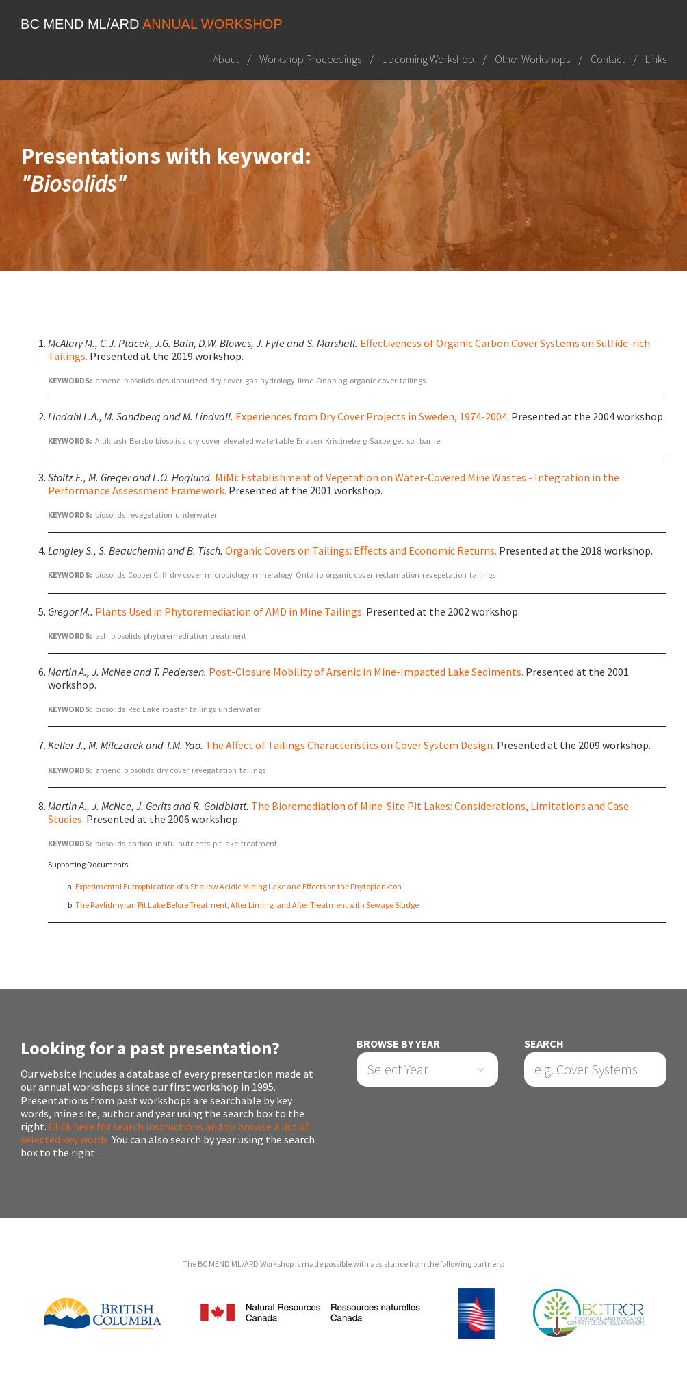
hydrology (277, 380)
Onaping (331, 380)
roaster (174, 709)
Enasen (309, 441)
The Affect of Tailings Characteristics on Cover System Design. (350, 745)
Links (655, 58)
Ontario (309, 575)
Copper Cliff (147, 575)
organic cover (373, 380)
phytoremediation (175, 636)
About (226, 58)
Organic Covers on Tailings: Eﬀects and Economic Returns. (361, 550)
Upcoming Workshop (428, 58)
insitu (165, 843)
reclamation (397, 575)
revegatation (214, 770)
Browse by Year (398, 1043)
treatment (228, 636)
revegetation (150, 514)
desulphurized (182, 380)
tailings (413, 380)
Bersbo (141, 441)
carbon (140, 843)
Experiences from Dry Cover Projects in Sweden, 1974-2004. (372, 416)
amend (108, 380)
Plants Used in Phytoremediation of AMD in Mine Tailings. (229, 611)
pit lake (225, 843)
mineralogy (272, 575)
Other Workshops (532, 58)
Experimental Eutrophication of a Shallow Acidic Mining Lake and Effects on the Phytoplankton (238, 886)
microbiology (227, 575)
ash (120, 441)
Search (544, 1043)
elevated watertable (258, 441)
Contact (608, 58)
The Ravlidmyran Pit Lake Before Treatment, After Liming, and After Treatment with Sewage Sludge (247, 905)
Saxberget (387, 441)
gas (251, 380)
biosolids (139, 380)
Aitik (103, 441)
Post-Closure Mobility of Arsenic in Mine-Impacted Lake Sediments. (366, 672)
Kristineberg (346, 441)
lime (305, 380)
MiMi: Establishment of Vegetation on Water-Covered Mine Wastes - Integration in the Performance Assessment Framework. (333, 483)
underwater (196, 514)
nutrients (194, 843)
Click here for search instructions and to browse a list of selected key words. (165, 1132)
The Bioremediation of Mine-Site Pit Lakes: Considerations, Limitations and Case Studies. (338, 812)
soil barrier (424, 441)
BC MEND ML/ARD (152, 23)
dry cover (226, 380)
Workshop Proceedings (310, 58)
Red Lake (143, 709)
